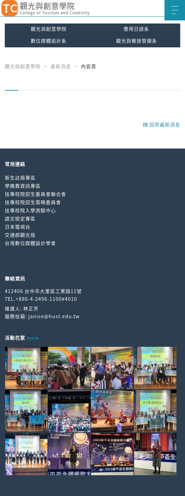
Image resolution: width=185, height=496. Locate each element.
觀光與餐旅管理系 (136, 40)
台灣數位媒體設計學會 (30, 242)
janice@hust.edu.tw (54, 316)
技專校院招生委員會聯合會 (35, 193)
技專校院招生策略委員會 (33, 202)
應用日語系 (136, 28)
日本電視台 (17, 226)
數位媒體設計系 (49, 40)
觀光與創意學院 (49, 28)
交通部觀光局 (20, 234)
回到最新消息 (161, 124)
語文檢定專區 (20, 218)
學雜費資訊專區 (23, 185)
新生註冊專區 (20, 177)
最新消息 (61, 66)
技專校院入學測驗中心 (30, 210)
